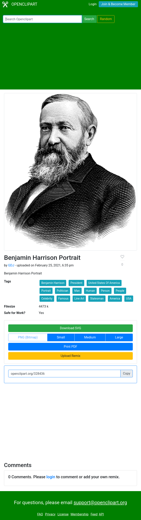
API (101, 514)
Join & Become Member (118, 4)
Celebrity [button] (46, 298)
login (50, 476)
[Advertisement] (70, 56)
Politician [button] (62, 290)
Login (92, 4)
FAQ (40, 514)
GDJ (11, 265)
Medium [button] (90, 337)
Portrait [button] (46, 290)
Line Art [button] (79, 298)
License (63, 514)
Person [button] (105, 290)
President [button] (76, 282)
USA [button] (129, 298)
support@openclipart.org (100, 502)
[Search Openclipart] (42, 19)
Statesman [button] (96, 298)
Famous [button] (63, 298)
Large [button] (119, 337)
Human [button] (90, 290)
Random (106, 19)
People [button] (120, 290)
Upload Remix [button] (70, 356)
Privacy (50, 514)
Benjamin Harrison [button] (52, 282)
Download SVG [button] (70, 328)
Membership (79, 514)
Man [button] (77, 290)
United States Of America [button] (104, 282)
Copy (126, 373)
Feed (94, 514)
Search (89, 19)
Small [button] (61, 337)
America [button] (115, 298)
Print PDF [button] (70, 346)
